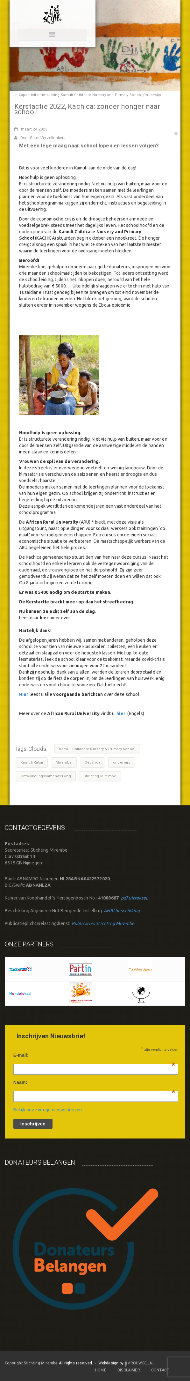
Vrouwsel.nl (139, 1363)
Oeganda (92, 762)
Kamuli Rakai (32, 762)
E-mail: (94, 1055)
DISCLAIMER (128, 1370)
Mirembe (64, 762)
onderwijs (121, 762)
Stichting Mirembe (100, 776)
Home (100, 1370)
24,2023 (31, 129)
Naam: (94, 1082)
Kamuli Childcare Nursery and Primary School (101, 95)
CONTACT (160, 1370)
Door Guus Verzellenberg (40, 138)
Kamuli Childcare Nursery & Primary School (97, 749)
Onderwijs (152, 95)
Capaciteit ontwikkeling (39, 95)
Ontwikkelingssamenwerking (46, 776)
